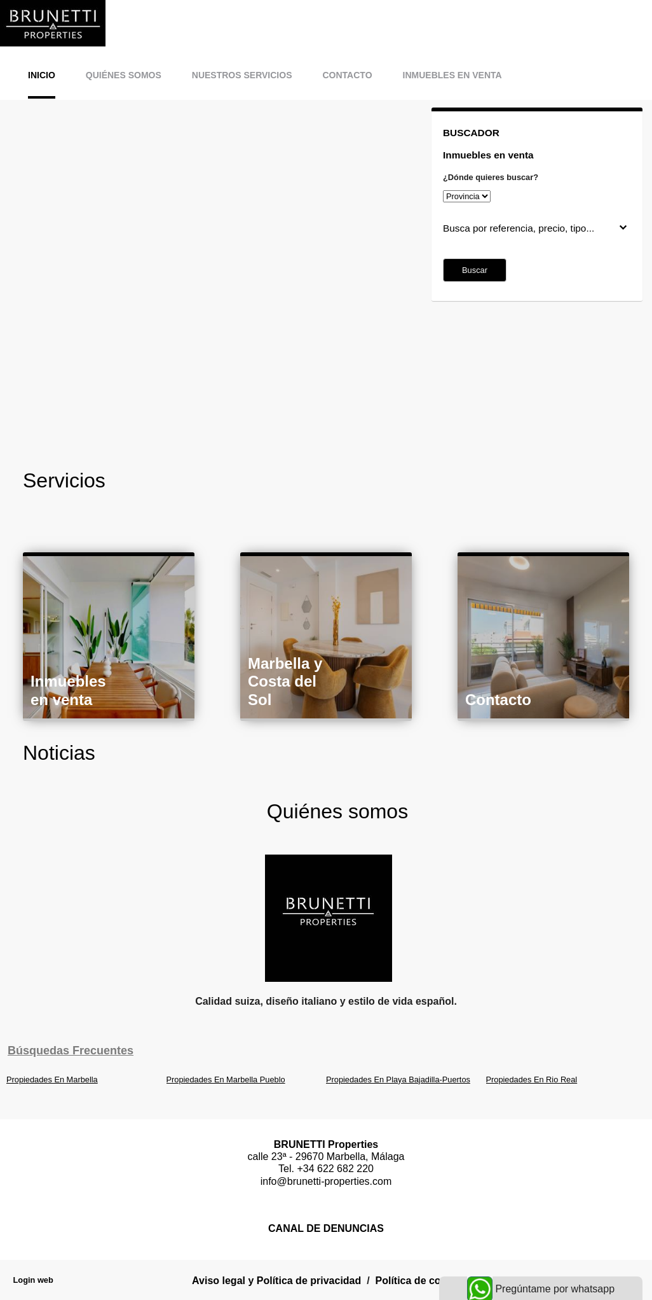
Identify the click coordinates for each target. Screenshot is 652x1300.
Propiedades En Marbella (52, 1079)
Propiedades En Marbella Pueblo (225, 1079)
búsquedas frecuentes (70, 1050)
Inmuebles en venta (452, 75)
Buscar (474, 270)
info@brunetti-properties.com (326, 1181)
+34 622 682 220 (335, 1168)
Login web (33, 1280)
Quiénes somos (123, 75)
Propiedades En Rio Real (532, 1079)
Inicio (41, 75)
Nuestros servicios (242, 75)
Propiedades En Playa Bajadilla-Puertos (398, 1079)
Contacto (347, 75)
